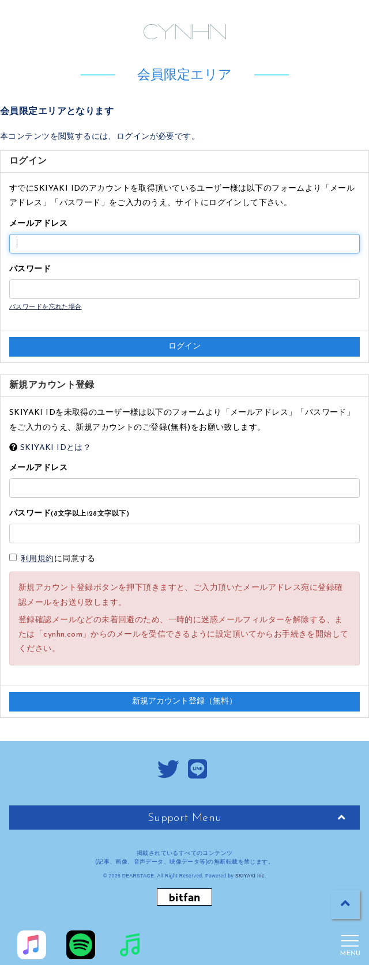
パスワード (30, 269)
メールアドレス (38, 224)
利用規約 (37, 559)
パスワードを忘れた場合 (45, 307)
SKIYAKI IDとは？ (55, 448)
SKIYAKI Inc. (250, 876)
